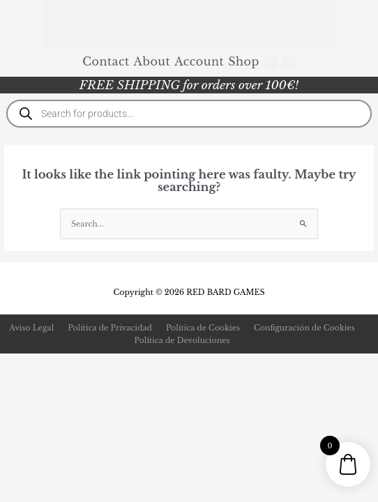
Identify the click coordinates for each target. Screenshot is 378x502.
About (152, 61)
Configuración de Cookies (304, 328)
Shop (243, 61)
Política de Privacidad (110, 328)
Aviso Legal (31, 328)
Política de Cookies (203, 328)
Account (199, 61)
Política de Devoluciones (182, 340)
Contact (105, 61)
